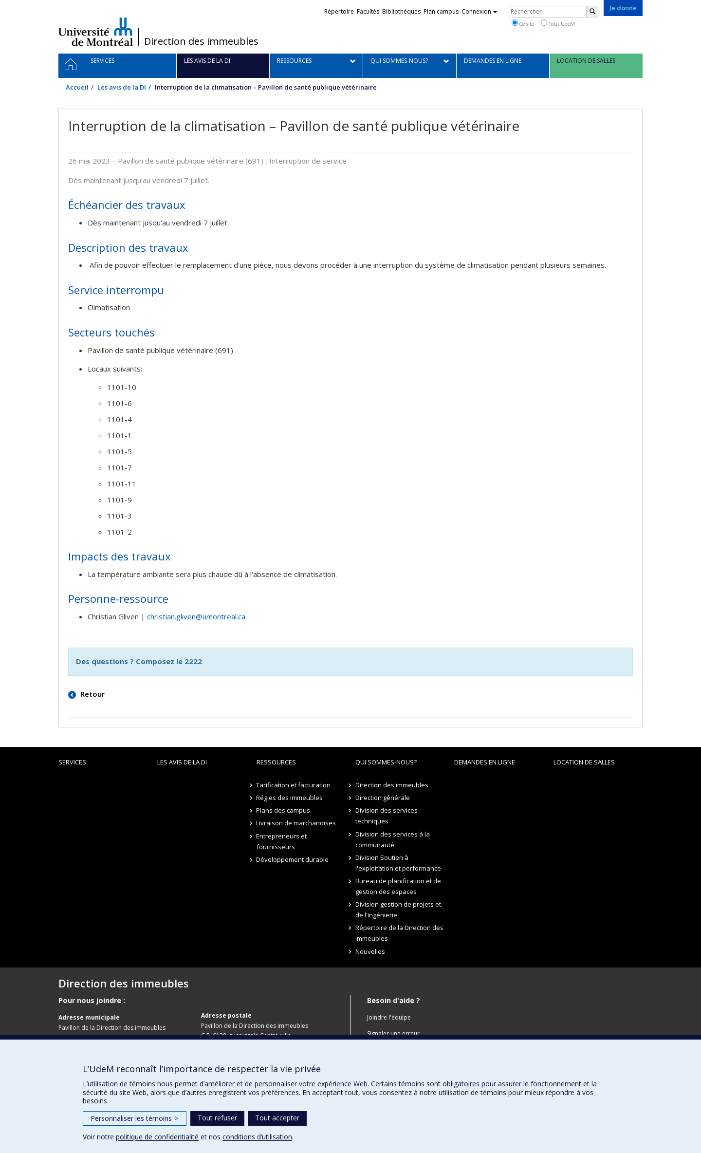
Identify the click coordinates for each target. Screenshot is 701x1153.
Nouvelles (370, 951)
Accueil (77, 87)
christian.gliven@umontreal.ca (196, 616)
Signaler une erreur (393, 1033)
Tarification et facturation (294, 785)
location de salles (584, 762)
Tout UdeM (558, 23)
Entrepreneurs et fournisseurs (282, 841)
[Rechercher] (592, 12)
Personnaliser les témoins (135, 1118)
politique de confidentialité (157, 1136)
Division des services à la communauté (392, 839)
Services (72, 762)
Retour (91, 694)
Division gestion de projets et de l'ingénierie (398, 909)
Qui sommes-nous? (386, 762)
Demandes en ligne (484, 762)
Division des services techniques (386, 815)
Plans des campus (284, 810)
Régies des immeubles (290, 797)
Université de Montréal (95, 31)
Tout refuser (217, 1117)
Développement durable (293, 859)
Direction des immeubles (201, 41)
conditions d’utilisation (257, 1136)
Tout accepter (277, 1117)
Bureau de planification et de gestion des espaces (398, 886)
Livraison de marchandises (296, 822)
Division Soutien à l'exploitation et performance (398, 863)
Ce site (523, 23)
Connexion (479, 11)
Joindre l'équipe (389, 1017)
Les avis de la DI (121, 87)
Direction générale (382, 797)
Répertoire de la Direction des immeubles (399, 933)
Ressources (276, 762)
